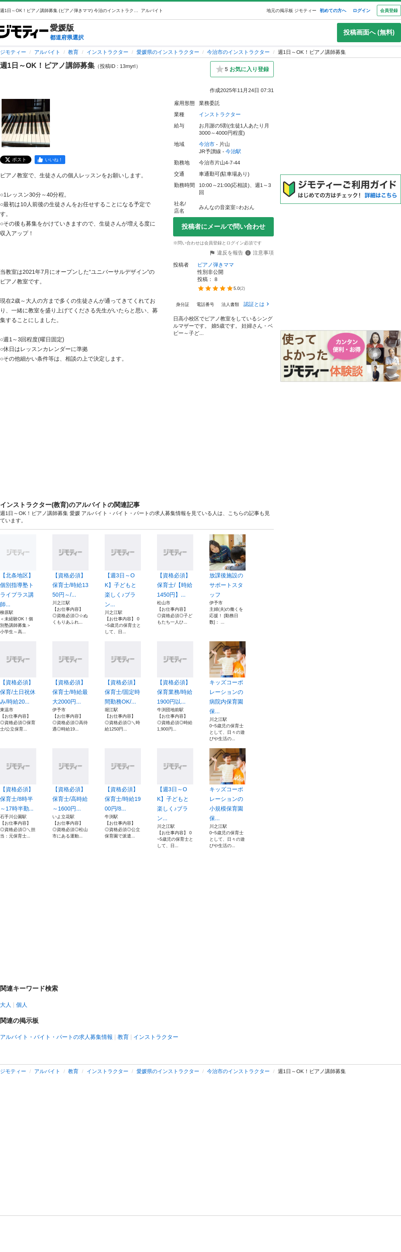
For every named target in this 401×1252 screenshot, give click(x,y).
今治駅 (233, 151)
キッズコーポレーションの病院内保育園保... (227, 677)
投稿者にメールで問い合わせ (223, 226)
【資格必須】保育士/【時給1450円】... (175, 566)
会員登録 (389, 10)
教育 (73, 52)
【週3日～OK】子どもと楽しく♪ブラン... (123, 571)
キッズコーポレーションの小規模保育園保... (227, 784)
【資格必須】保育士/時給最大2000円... (70, 673)
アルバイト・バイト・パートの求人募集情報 (56, 1037)
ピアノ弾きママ (215, 265)
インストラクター (107, 52)
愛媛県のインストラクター (167, 52)
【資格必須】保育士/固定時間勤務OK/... (123, 673)
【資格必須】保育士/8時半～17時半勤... (18, 780)
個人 (21, 1005)
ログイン (361, 10)
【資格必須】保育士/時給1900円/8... (123, 780)
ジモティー (13, 52)
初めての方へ (333, 10)
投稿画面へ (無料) (369, 32)
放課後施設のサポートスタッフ (227, 566)
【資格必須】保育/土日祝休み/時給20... (18, 673)
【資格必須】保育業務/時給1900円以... (175, 673)
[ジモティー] (24, 32)
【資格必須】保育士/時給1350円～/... (70, 566)
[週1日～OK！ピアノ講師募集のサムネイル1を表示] (26, 123)
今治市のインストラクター (238, 52)
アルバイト (47, 52)
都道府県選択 (67, 37)
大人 (5, 1005)
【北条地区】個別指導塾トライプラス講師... (18, 571)
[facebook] (50, 159)
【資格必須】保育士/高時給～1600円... (70, 780)
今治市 (207, 144)
